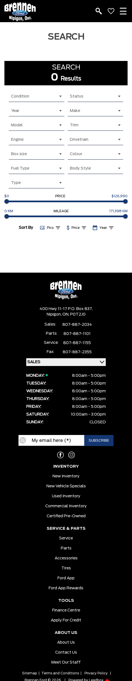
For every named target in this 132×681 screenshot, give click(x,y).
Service (66, 538)
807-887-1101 (77, 334)
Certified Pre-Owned (66, 516)
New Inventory (66, 476)
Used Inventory (66, 496)
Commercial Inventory (66, 506)
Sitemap (29, 673)
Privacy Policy (96, 673)
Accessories (66, 558)
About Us (66, 642)
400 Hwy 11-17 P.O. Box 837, (66, 309)
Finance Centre (66, 610)
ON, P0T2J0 (74, 314)
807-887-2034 (77, 325)
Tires (66, 568)
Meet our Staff (66, 662)
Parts (66, 548)
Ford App (66, 578)
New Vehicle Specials (66, 486)
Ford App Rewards (66, 588)
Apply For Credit (66, 620)
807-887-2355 (77, 352)
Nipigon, (54, 314)
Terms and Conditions (60, 673)
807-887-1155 (77, 343)
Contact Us (66, 652)
